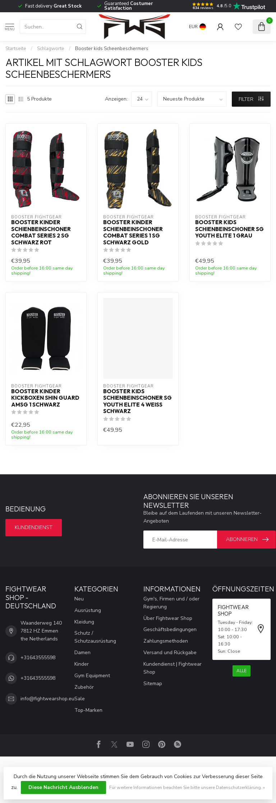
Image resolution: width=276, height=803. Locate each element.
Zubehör (84, 687)
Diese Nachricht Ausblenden (63, 787)
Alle (241, 671)
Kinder (81, 664)
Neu (79, 598)
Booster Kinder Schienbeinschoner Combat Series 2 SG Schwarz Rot (41, 232)
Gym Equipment (92, 675)
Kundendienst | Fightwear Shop (172, 668)
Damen (82, 652)
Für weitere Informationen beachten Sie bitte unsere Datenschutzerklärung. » (187, 787)
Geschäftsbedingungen (170, 629)
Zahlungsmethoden (165, 641)
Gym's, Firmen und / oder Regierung (171, 602)
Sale (79, 698)
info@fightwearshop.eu (47, 698)
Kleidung (84, 621)
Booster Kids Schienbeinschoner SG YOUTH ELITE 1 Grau (229, 229)
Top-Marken (88, 710)
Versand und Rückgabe (170, 652)
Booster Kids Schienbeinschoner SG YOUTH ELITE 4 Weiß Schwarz (137, 401)
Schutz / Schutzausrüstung (95, 637)
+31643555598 (37, 657)
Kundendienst (33, 527)
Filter (251, 99)
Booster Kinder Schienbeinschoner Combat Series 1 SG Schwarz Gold (133, 232)
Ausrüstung (87, 610)
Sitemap (152, 683)
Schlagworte (50, 48)
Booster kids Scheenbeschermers (111, 48)
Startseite (15, 48)
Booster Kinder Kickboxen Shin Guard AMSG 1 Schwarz (45, 398)
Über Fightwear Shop (167, 618)
